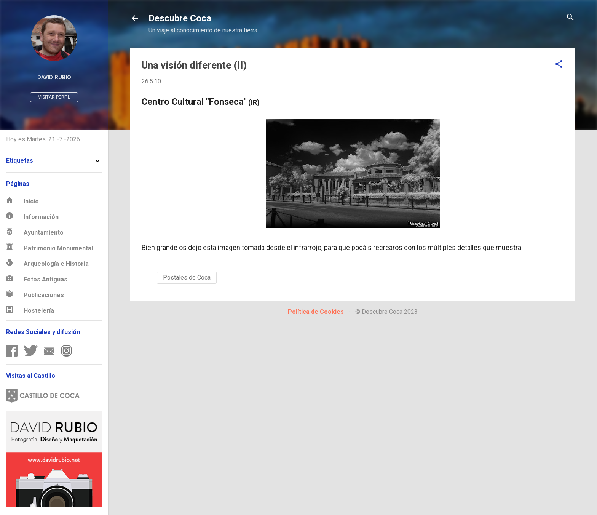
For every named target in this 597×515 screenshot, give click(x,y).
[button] (558, 64)
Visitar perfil (54, 97)
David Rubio (54, 77)
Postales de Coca (187, 277)
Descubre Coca (179, 18)
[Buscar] (570, 17)
